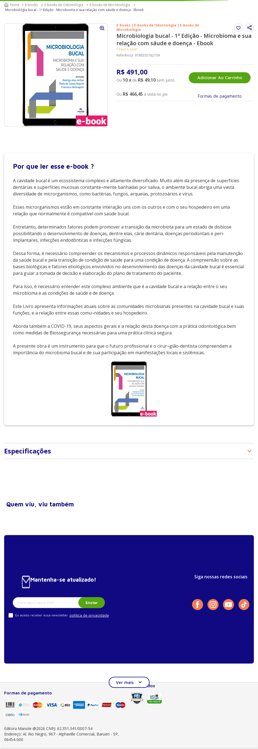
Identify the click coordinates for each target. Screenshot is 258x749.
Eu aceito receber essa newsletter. (41, 615)
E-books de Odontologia (63, 4)
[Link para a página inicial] (12, 5)
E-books (31, 4)
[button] (249, 27)
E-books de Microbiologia (110, 4)
